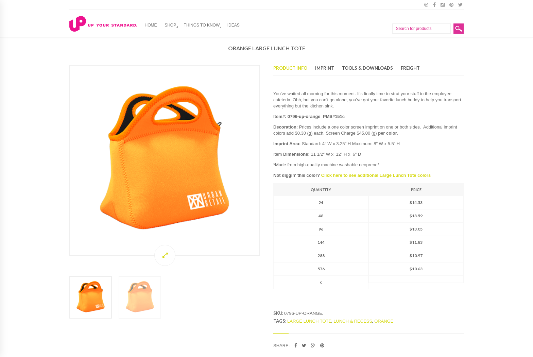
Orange (383, 321)
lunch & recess (352, 321)
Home (151, 25)
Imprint (324, 68)
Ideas (233, 25)
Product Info (290, 68)
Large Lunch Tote (309, 321)
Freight (410, 68)
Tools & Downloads (367, 68)
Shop (170, 25)
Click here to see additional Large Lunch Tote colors (376, 175)
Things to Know (202, 25)
